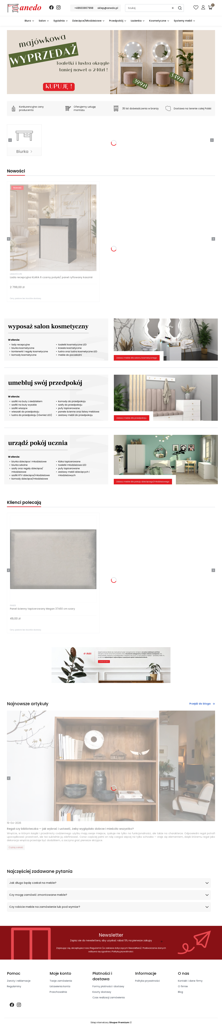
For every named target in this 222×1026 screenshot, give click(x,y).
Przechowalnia (58, 992)
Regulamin (96, 948)
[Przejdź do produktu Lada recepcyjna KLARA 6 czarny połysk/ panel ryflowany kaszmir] (53, 227)
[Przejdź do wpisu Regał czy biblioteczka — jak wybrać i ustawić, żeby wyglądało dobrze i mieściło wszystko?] (111, 766)
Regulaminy (14, 986)
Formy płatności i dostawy (108, 986)
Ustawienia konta (60, 986)
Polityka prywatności (147, 981)
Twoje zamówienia (61, 981)
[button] (180, 8)
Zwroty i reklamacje (19, 981)
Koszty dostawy (101, 992)
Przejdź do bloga (202, 703)
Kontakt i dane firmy (190, 981)
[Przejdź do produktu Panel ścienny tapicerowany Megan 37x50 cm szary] (53, 559)
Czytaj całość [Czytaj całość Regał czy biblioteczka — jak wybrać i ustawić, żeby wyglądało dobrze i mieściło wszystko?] (16, 847)
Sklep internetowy (110, 1022)
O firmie (183, 986)
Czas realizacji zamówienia (108, 997)
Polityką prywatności (122, 951)
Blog (180, 992)
